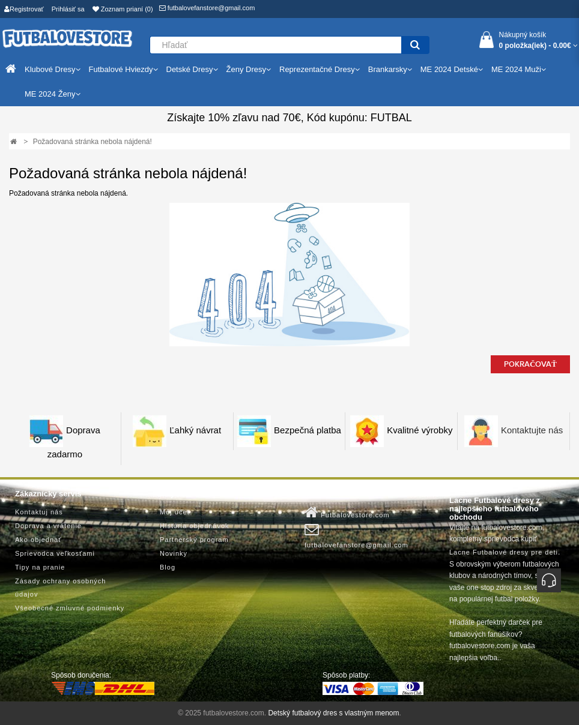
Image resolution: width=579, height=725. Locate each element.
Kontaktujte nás (532, 431)
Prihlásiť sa (68, 9)
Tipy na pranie (40, 567)
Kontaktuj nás (39, 512)
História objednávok (194, 525)
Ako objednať (38, 539)
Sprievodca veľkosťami (55, 553)
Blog (167, 567)
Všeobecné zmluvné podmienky (69, 608)
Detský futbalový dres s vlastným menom (333, 713)
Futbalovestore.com (347, 512)
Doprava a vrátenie (48, 525)
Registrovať (24, 9)
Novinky (173, 553)
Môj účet (175, 512)
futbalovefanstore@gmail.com (207, 7)
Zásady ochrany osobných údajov (60, 587)
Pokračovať (530, 364)
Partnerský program (194, 539)
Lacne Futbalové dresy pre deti (503, 552)
